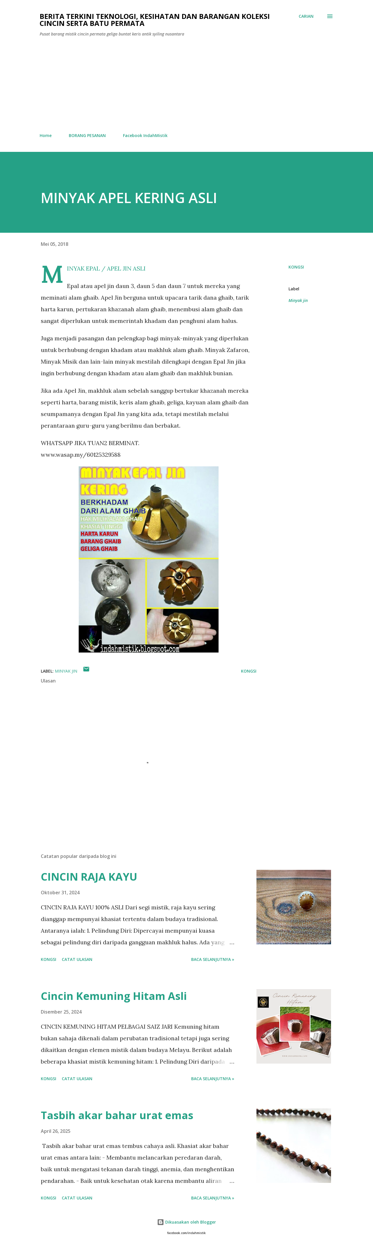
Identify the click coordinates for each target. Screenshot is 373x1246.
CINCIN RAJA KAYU (89, 877)
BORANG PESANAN (87, 135)
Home (46, 135)
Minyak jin (298, 300)
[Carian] (306, 16)
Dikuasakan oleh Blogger (186, 1222)
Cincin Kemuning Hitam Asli (114, 996)
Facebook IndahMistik (145, 135)
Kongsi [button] (296, 267)
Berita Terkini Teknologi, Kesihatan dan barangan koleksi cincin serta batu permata (155, 19)
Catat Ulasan (77, 959)
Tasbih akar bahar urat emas (117, 1115)
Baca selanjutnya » (212, 959)
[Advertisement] (186, 85)
